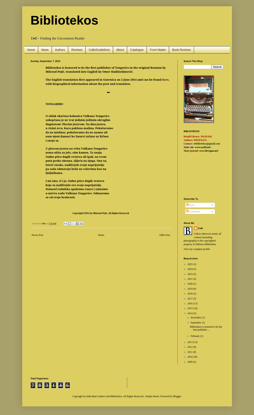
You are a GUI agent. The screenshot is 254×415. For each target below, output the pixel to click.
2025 (190, 264)
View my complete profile (197, 249)
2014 (190, 313)
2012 (190, 346)
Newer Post (37, 235)
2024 (190, 269)
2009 (190, 361)
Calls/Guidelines (99, 49)
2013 (190, 342)
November (196, 317)
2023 (190, 274)
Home (31, 49)
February (195, 336)
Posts (190, 205)
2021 (190, 278)
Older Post (164, 235)
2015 (190, 308)
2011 (190, 352)
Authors (60, 49)
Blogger (177, 396)
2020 (190, 283)
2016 (190, 303)
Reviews (76, 49)
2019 (190, 288)
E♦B (200, 228)
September (196, 322)
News (45, 49)
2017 (190, 298)
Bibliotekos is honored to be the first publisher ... (206, 328)
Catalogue (137, 49)
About (120, 49)
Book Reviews (181, 49)
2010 (190, 356)
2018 (190, 293)
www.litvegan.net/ (208, 150)
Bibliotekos (64, 20)
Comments (193, 211)
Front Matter (158, 49)
